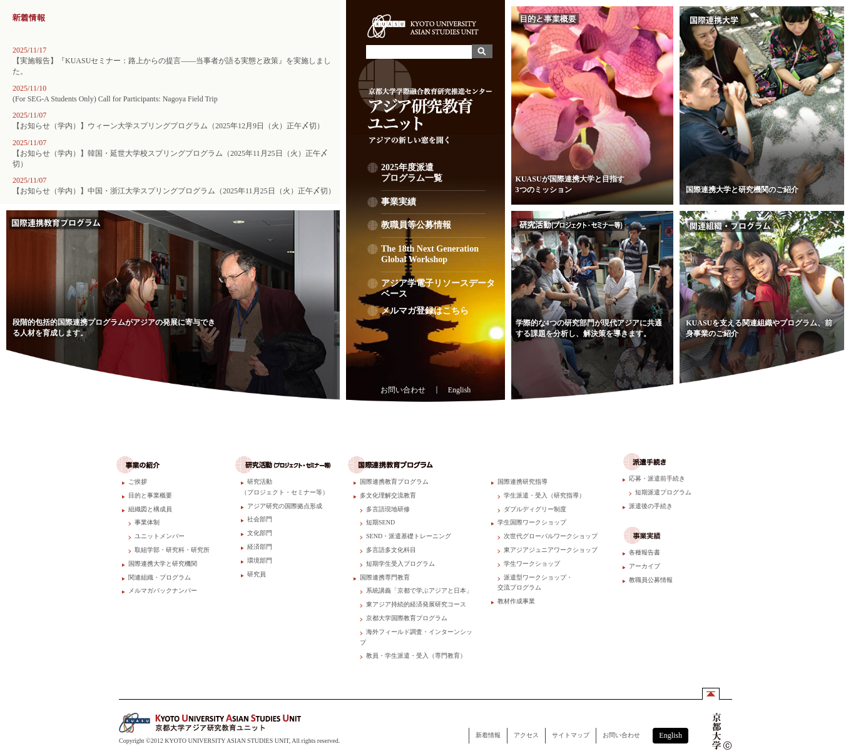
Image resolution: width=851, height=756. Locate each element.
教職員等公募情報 (433, 229)
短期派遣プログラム (663, 492)
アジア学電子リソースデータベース (438, 288)
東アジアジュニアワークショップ (551, 549)
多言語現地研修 (388, 509)
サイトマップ (570, 735)
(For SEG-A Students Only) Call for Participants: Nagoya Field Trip (115, 98)
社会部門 (259, 519)
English (459, 390)
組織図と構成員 (150, 509)
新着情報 (488, 735)
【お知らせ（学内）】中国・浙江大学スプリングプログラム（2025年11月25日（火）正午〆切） (174, 190)
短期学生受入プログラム (400, 563)
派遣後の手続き (651, 506)
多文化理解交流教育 (388, 495)
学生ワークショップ (532, 563)
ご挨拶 (137, 481)
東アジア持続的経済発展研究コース (416, 604)
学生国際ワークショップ (531, 522)
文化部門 (259, 532)
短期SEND (380, 522)
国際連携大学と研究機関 (162, 563)
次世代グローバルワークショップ (551, 536)
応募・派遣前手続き (657, 478)
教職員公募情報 (651, 579)
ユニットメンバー (160, 536)
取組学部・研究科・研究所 (172, 549)
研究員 (256, 574)
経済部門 (259, 546)
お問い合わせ (403, 390)
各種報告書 (644, 552)
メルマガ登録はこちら (425, 310)
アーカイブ (644, 566)
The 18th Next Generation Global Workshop (433, 258)
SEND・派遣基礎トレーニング (408, 536)
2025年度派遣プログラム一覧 (433, 177)
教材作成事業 (516, 601)
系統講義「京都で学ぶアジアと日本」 (419, 590)
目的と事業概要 (150, 495)
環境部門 (259, 560)
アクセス (526, 735)
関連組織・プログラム (159, 577)
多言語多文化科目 (391, 549)
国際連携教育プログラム (394, 481)
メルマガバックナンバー (162, 590)
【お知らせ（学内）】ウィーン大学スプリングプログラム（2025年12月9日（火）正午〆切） (168, 125)
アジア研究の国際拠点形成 (284, 506)
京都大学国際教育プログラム (406, 618)
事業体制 (147, 522)
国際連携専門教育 (385, 577)
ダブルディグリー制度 (535, 509)
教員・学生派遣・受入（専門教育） (416, 655)
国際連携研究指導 (522, 481)
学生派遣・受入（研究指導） (544, 495)
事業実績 (433, 206)
